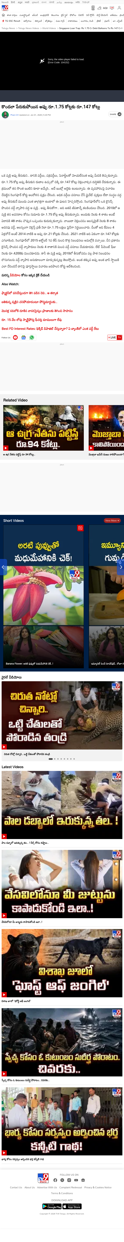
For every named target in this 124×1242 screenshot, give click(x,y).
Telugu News (8, 28)
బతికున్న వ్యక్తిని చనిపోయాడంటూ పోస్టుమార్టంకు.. (29, 302)
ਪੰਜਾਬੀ (51, 2)
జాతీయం (114, 15)
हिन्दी (13, 2)
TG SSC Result (12, 21)
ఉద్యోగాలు (28, 21)
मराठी (27, 2)
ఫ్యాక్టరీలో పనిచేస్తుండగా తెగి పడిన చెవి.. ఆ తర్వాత (30, 293)
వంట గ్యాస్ (60, 21)
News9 (5, 2)
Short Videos (13, 520)
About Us (30, 1187)
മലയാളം (68, 2)
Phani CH (14, 115)
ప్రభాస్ (106, 21)
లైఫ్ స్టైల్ (64, 15)
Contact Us (16, 1187)
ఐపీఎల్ (35, 15)
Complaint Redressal (70, 1187)
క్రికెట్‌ (99, 21)
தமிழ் (59, 2)
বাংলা (43, 2)
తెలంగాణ (55, 15)
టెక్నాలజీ (38, 21)
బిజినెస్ (81, 15)
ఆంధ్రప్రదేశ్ (44, 15)
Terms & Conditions (62, 1193)
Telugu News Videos (28, 28)
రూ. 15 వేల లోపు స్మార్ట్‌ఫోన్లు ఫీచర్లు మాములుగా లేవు (32, 319)
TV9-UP (85, 2)
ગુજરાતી (35, 2)
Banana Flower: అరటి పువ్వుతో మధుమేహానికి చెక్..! (29, 663)
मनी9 (78, 2)
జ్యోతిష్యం (48, 21)
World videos (49, 28)
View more (112, 520)
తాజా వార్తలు (12, 15)
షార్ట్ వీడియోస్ (102, 15)
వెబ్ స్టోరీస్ (90, 15)
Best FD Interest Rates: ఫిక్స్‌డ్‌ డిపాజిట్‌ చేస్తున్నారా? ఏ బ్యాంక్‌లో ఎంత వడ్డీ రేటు (50, 328)
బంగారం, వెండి (87, 21)
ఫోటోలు (73, 15)
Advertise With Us (47, 1187)
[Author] (5, 115)
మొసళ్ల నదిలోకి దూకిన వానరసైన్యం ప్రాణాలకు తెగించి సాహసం (37, 310)
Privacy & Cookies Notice (97, 1187)
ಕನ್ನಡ (20, 2)
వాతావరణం (73, 21)
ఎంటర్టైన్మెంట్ (25, 15)
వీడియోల (15, 275)
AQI (105, 8)
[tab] (51, 759)
